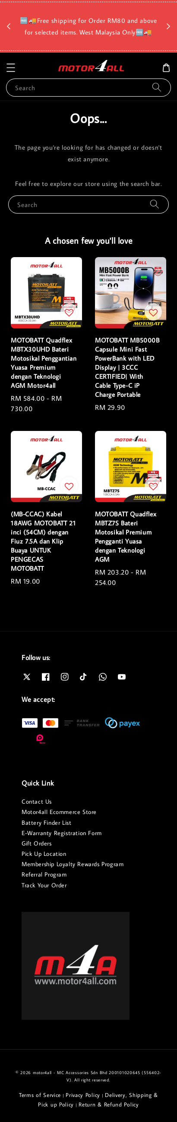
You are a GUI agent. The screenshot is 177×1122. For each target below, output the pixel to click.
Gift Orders (37, 843)
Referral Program (44, 874)
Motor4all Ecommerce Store (59, 812)
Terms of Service (40, 1094)
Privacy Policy (83, 1094)
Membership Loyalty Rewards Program (72, 864)
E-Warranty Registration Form (62, 833)
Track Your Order (44, 885)
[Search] (157, 87)
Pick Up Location (44, 854)
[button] (10, 67)
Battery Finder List (46, 823)
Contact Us (37, 801)
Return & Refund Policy (109, 1104)
